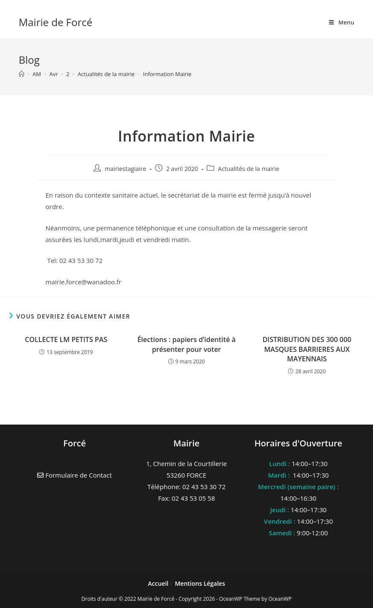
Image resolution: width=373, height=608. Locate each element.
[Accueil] (21, 74)
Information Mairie (167, 74)
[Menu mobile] (341, 22)
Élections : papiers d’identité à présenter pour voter (186, 344)
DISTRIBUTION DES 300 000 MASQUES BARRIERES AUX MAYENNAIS (306, 349)
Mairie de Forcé (56, 22)
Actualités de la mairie (248, 169)
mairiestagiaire (125, 169)
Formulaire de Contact (74, 475)
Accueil (159, 583)
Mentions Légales (200, 583)
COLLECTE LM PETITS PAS (66, 339)
